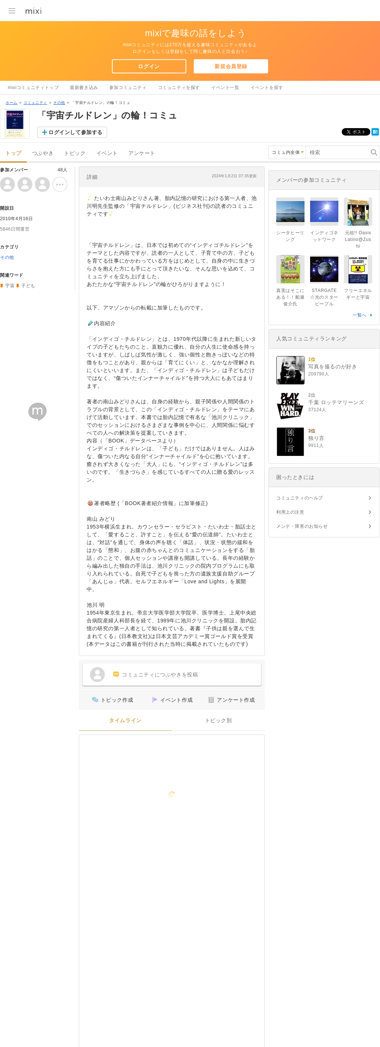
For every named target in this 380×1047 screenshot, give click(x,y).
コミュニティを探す (179, 87)
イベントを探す (267, 87)
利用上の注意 (290, 512)
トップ (13, 153)
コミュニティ (35, 103)
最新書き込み (84, 87)
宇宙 (10, 285)
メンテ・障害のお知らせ (302, 526)
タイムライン (125, 720)
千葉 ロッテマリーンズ (336, 402)
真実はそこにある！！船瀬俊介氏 (290, 297)
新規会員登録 (231, 66)
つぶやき (43, 153)
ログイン (149, 66)
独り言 (316, 438)
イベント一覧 (225, 87)
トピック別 (218, 720)
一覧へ (359, 315)
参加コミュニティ (128, 87)
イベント (107, 153)
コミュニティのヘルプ (299, 498)
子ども (28, 285)
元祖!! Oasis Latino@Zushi (358, 239)
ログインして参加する (75, 132)
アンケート (141, 153)
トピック (75, 153)
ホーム (11, 103)
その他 (59, 103)
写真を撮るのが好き (332, 366)
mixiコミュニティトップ (33, 87)
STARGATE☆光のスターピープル (324, 297)
